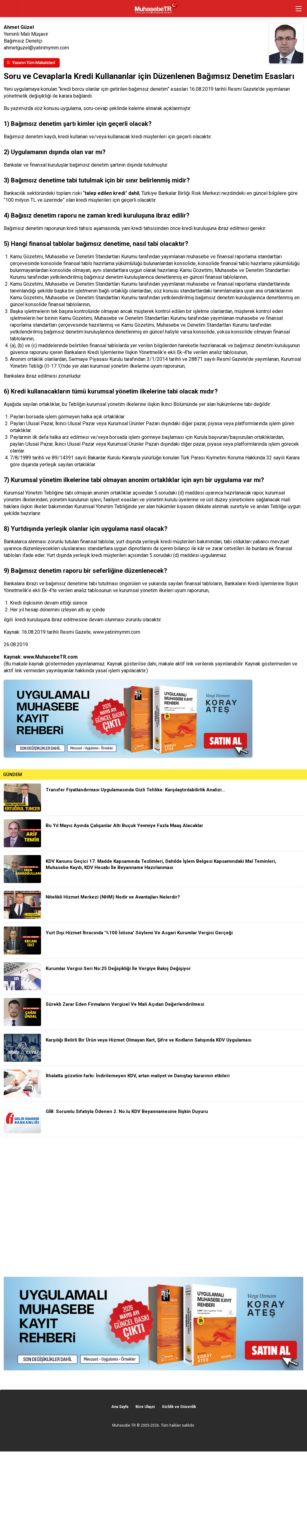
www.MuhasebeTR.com (50, 657)
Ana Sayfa (119, 1407)
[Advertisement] (153, 1207)
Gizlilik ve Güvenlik (179, 1407)
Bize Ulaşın (145, 1407)
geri (8, 8)
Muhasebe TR (124, 1425)
